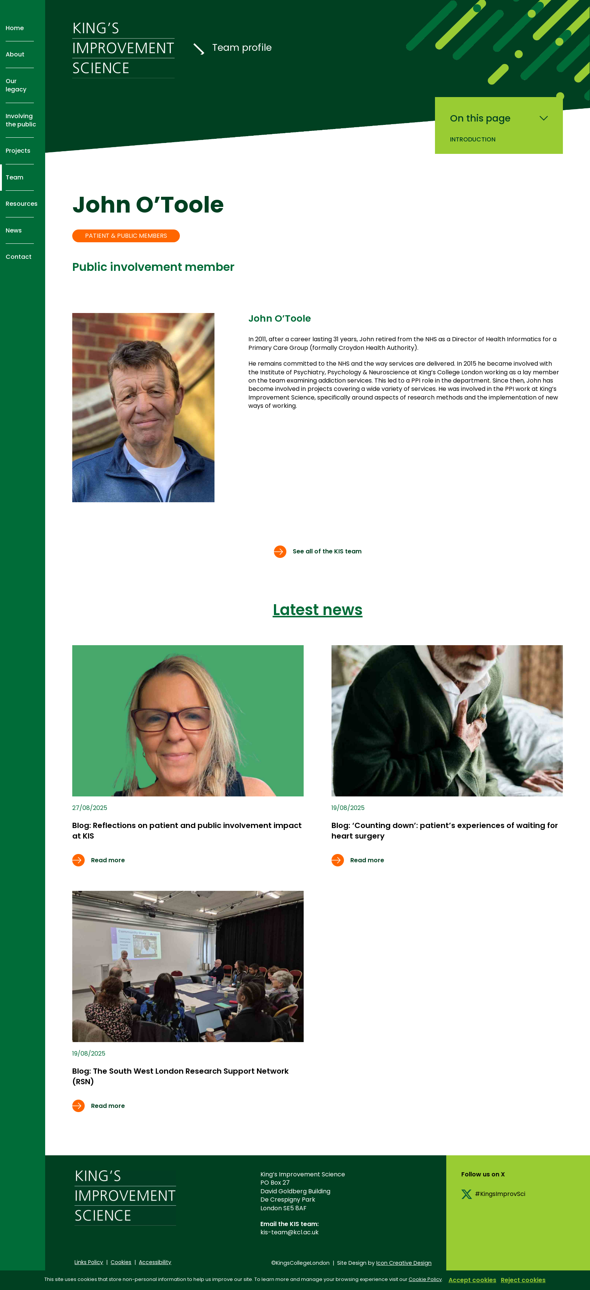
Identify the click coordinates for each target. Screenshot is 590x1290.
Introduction (473, 139)
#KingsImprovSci (500, 1194)
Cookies (121, 1262)
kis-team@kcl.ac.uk (289, 1232)
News (14, 230)
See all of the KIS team (327, 551)
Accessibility (155, 1262)
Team (14, 177)
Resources (22, 203)
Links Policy (89, 1262)
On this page (480, 118)
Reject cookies (523, 1280)
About (15, 54)
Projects (18, 150)
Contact (19, 256)
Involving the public (21, 120)
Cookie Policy (425, 1279)
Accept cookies (472, 1280)
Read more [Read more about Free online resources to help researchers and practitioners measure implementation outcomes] (108, 860)
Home (15, 28)
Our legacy (16, 85)
